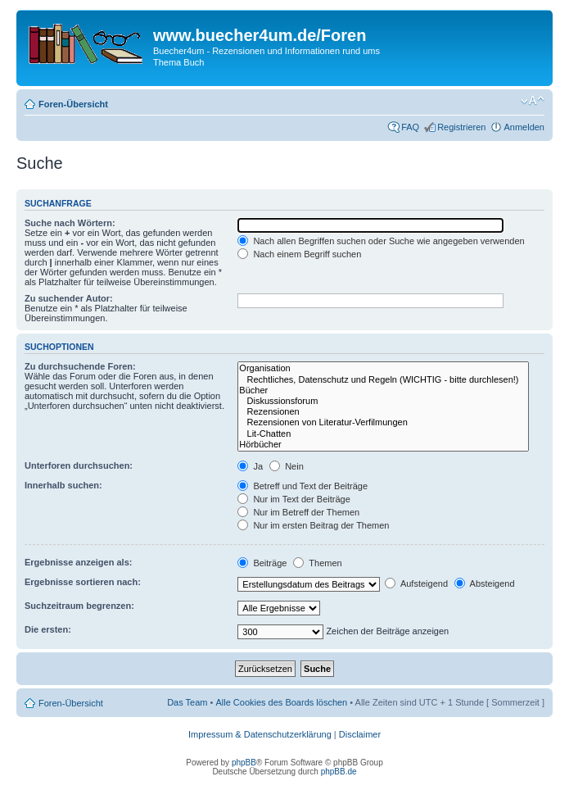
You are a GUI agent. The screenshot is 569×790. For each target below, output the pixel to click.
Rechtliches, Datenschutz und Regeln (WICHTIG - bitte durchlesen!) (383, 380)
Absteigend (484, 583)
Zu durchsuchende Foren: (80, 366)
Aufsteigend (416, 583)
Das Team (187, 702)
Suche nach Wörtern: (70, 223)
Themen (317, 563)
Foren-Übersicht (73, 104)
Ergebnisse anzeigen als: (78, 562)
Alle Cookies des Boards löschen (281, 702)
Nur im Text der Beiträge (293, 499)
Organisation (383, 368)
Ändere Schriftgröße (532, 100)
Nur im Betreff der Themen (298, 512)
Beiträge (262, 563)
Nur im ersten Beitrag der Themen (313, 525)
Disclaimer (360, 734)
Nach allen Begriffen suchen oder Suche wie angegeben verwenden (380, 241)
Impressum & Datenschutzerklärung (260, 734)
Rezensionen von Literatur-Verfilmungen (383, 422)
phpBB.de (339, 771)
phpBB (244, 762)
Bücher (383, 390)
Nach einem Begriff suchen (299, 254)
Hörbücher (383, 444)
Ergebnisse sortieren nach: (83, 582)
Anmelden (524, 127)
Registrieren (461, 127)
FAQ (410, 127)
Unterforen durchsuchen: (79, 465)
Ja (250, 466)
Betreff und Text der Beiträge (302, 486)
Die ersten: (48, 629)
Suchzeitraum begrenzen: (79, 606)
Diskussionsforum (383, 401)
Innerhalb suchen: (63, 485)
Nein (286, 466)
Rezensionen (383, 411)
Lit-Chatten (383, 434)
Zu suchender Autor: (69, 298)
